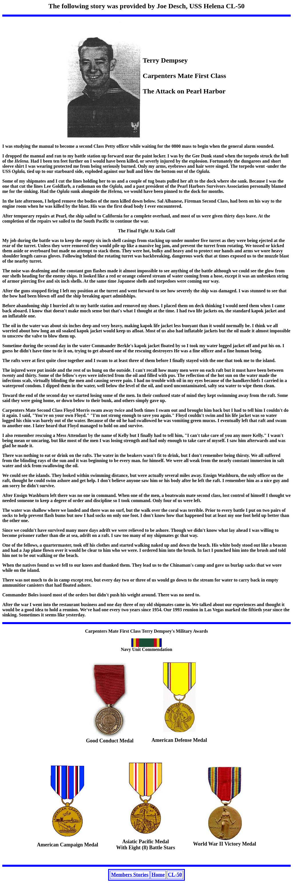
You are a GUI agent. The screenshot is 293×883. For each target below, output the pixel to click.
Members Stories (129, 875)
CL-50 (175, 875)
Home (158, 875)
